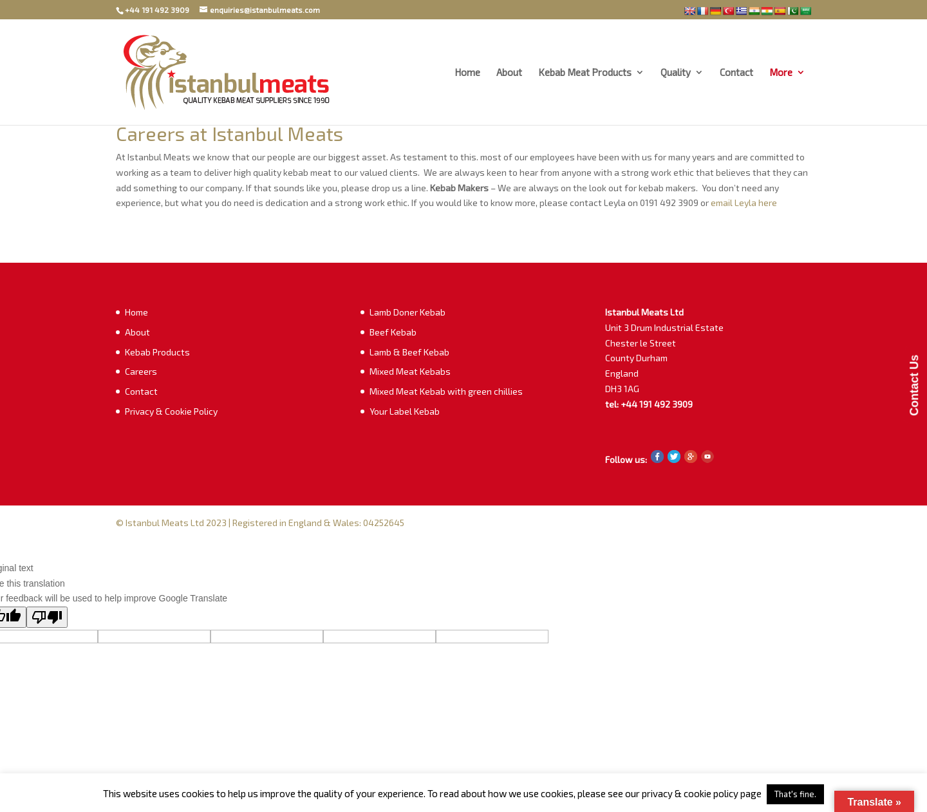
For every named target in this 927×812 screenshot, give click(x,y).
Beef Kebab (393, 331)
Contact (736, 73)
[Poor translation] (47, 617)
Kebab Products (157, 351)
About (509, 73)
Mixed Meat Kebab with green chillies (446, 391)
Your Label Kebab (405, 411)
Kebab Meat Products (585, 73)
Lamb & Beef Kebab (409, 351)
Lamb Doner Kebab (407, 312)
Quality (675, 73)
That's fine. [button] (795, 794)
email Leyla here (745, 202)
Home (467, 73)
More (780, 73)
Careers (141, 371)
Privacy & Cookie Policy (171, 411)
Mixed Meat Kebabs (410, 371)
